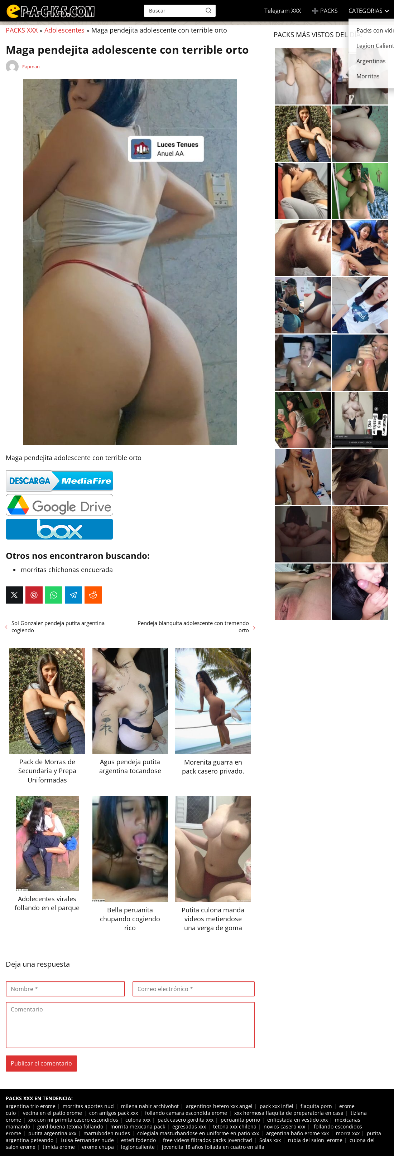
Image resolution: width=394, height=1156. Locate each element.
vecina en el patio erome (52, 1112)
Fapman (31, 66)
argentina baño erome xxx (297, 1133)
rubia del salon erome (315, 1140)
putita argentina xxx (52, 1133)
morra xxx (348, 1133)
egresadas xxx (189, 1126)
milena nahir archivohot (150, 1106)
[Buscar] (208, 10)
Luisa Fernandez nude (87, 1140)
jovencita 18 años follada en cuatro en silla (213, 1146)
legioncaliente (138, 1146)
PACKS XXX (22, 30)
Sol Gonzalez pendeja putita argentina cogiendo (58, 626)
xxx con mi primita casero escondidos (73, 1119)
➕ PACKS (325, 11)
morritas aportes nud (88, 1106)
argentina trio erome (31, 1106)
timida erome (59, 1146)
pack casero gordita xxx (185, 1119)
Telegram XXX (282, 11)
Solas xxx (270, 1140)
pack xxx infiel (276, 1106)
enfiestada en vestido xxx (297, 1119)
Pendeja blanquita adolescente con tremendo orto (193, 626)
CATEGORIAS (366, 11)
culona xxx (137, 1119)
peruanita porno (240, 1119)
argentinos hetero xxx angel (219, 1106)
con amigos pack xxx (113, 1112)
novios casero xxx (284, 1126)
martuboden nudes (106, 1133)
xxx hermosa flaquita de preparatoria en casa (288, 1112)
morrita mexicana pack (137, 1126)
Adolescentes (64, 30)
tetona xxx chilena (234, 1126)
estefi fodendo (138, 1140)
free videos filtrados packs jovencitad (207, 1140)
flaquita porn (316, 1106)
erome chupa (98, 1146)
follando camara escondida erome (186, 1112)
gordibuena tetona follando (70, 1126)
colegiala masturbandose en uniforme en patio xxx (198, 1133)
